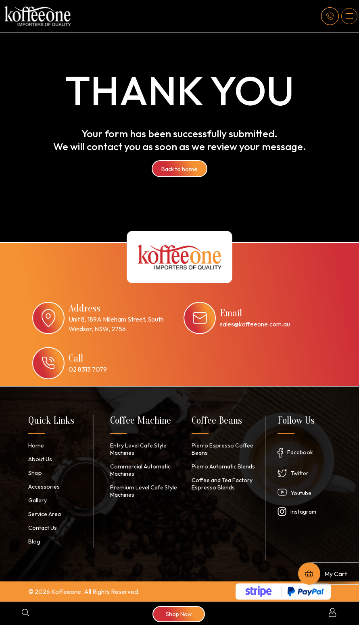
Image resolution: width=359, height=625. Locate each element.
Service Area (44, 514)
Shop (35, 473)
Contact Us (42, 527)
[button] (349, 16)
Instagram (303, 511)
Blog (34, 541)
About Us (39, 459)
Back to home (179, 168)
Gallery (37, 500)
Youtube (301, 493)
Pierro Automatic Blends (222, 466)
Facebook (300, 452)
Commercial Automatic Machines (139, 470)
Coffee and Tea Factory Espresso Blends (222, 484)
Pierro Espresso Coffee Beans (222, 449)
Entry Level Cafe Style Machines (138, 449)
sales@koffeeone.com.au (255, 324)
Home (35, 445)
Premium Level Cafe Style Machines (142, 491)
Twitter (300, 473)
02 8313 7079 (88, 369)
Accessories (44, 486)
